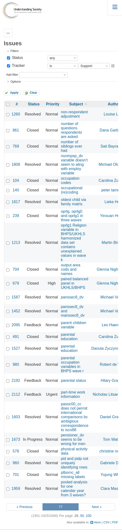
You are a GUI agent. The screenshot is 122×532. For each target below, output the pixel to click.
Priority (52, 104)
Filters (14, 51)
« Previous (24, 507)
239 (15, 216)
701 (15, 475)
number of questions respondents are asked (71, 130)
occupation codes (70, 180)
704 (15, 269)
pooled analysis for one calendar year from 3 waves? (74, 488)
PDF (115, 522)
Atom (97, 522)
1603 (16, 417)
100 (88, 516)
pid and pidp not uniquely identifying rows (74, 463)
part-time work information (73, 394)
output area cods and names (70, 269)
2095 (16, 325)
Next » (97, 507)
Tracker (18, 65)
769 (15, 146)
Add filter (12, 74)
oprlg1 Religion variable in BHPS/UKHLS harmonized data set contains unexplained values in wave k (73, 242)
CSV (107, 522)
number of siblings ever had (71, 146)
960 (15, 463)
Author (114, 104)
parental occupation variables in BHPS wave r (72, 364)
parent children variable (73, 325)
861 (15, 130)
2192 (16, 380)
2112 (16, 394)
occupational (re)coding (71, 190)
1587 (16, 297)
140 (15, 190)
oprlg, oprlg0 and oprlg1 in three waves (72, 215)
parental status (73, 380)
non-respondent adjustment (74, 114)
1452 (16, 311)
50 (82, 516)
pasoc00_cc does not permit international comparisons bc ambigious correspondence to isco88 (74, 417)
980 (15, 364)
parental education (69, 336)
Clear (33, 92)
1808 (16, 164)
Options (15, 81)
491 (15, 337)
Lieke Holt (113, 202)
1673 (16, 439)
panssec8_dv (72, 297)
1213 (16, 242)
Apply (14, 92)
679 (15, 283)
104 (15, 180)
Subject (76, 104)
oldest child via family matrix (73, 202)
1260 (16, 114)
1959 (16, 488)
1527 (16, 348)
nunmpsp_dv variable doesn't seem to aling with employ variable (74, 164)
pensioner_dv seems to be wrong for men (73, 439)
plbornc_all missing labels (73, 474)
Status (17, 58)
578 (15, 451)
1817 (16, 202)
